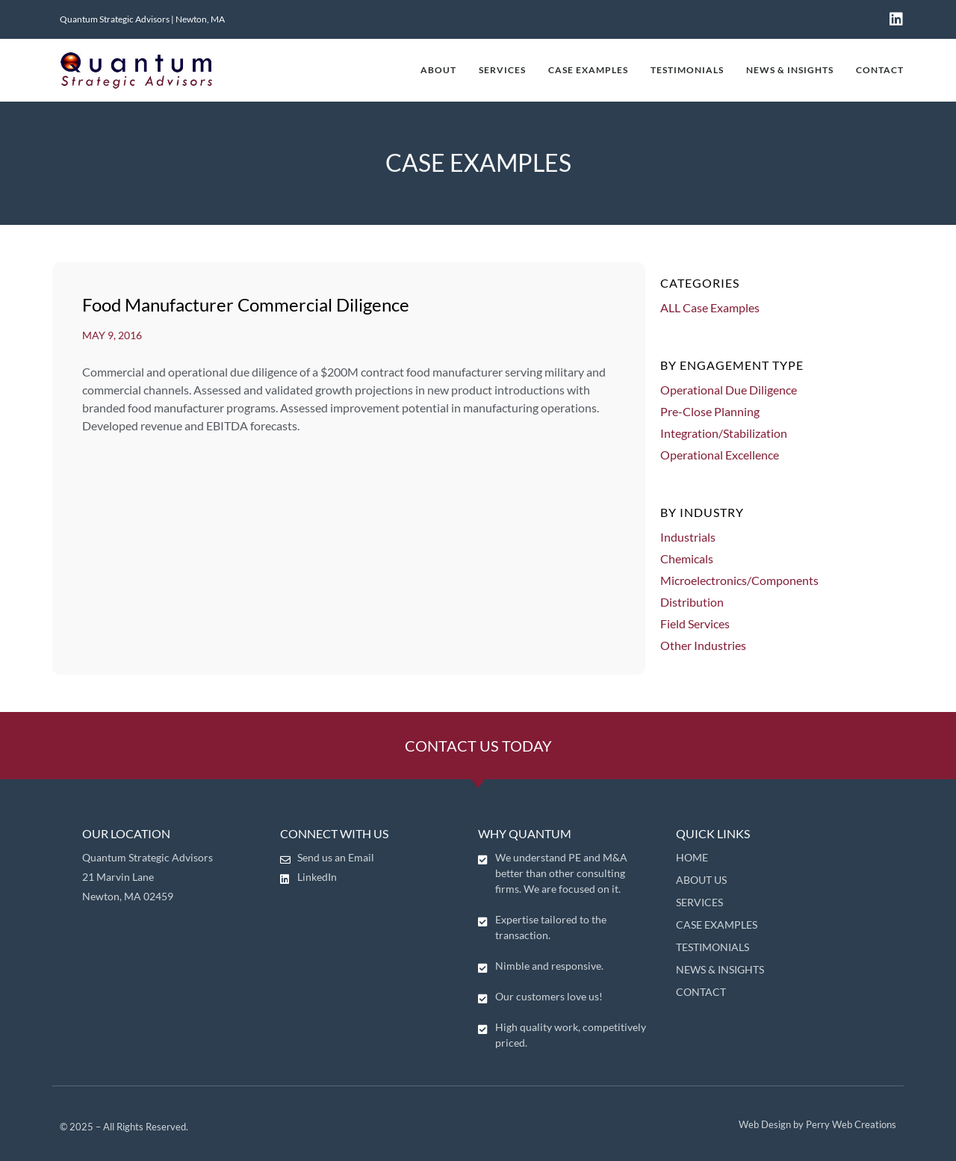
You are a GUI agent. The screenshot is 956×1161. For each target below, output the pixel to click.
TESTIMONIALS (687, 69)
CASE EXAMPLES (588, 69)
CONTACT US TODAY (478, 746)
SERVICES (502, 69)
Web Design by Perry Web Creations (817, 1124)
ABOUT (438, 69)
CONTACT (880, 69)
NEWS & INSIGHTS (790, 69)
